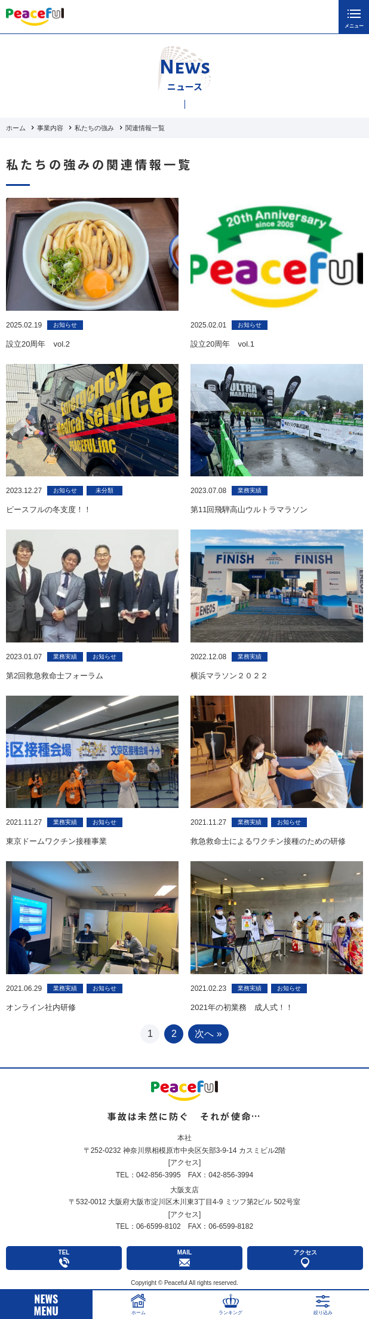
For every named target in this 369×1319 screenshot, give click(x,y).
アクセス (184, 1162)
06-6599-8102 (158, 1226)
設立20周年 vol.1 (222, 343)
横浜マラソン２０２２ (229, 675)
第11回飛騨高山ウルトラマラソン (249, 509)
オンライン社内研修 (41, 1007)
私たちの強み (94, 127)
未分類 (104, 490)
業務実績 (250, 490)
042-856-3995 (158, 1175)
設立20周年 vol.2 (38, 343)
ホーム (16, 127)
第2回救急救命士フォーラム (54, 675)
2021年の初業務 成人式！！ (241, 1007)
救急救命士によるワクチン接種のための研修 (268, 841)
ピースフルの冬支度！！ (48, 509)
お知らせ (65, 325)
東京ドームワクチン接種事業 (56, 841)
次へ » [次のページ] (208, 1034)
